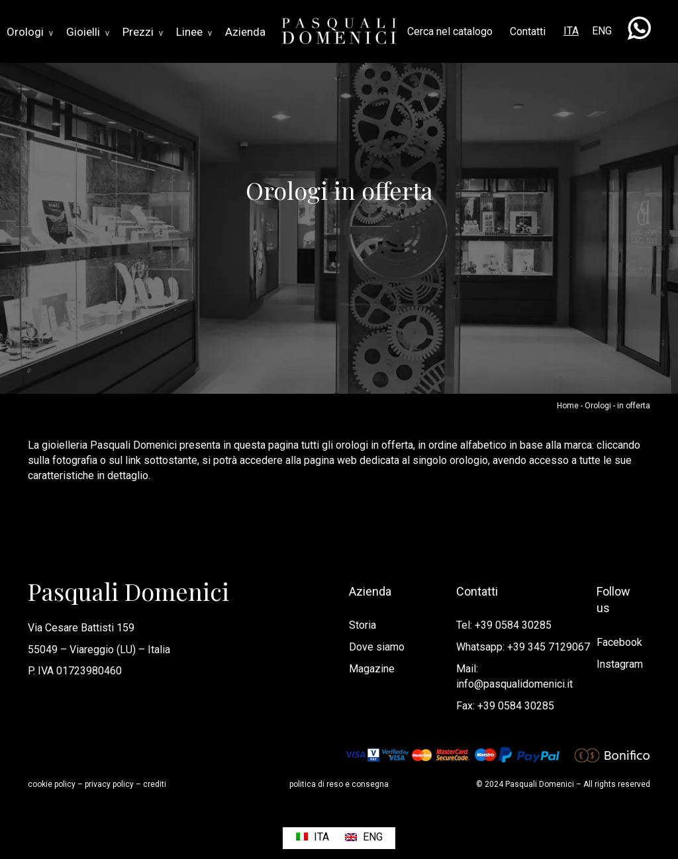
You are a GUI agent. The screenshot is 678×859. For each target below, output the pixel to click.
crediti (154, 784)
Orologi (30, 31)
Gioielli (87, 31)
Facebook (619, 642)
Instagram (620, 664)
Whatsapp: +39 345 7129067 (523, 647)
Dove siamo (377, 647)
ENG (602, 30)
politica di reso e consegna (339, 784)
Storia (362, 625)
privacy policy (109, 784)
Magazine (372, 668)
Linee (194, 31)
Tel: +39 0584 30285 (504, 625)
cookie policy (51, 784)
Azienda (245, 31)
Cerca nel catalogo (450, 31)
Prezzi (142, 31)
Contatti (528, 31)
